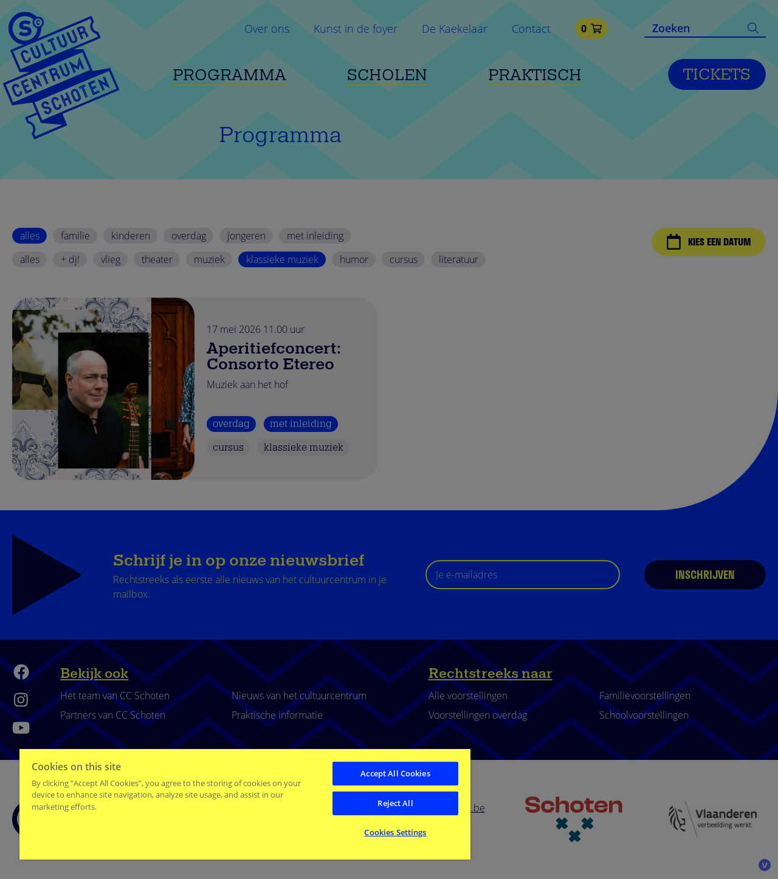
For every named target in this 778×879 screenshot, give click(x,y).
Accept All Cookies (395, 773)
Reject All (395, 803)
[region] (244, 804)
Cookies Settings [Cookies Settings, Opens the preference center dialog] (395, 832)
